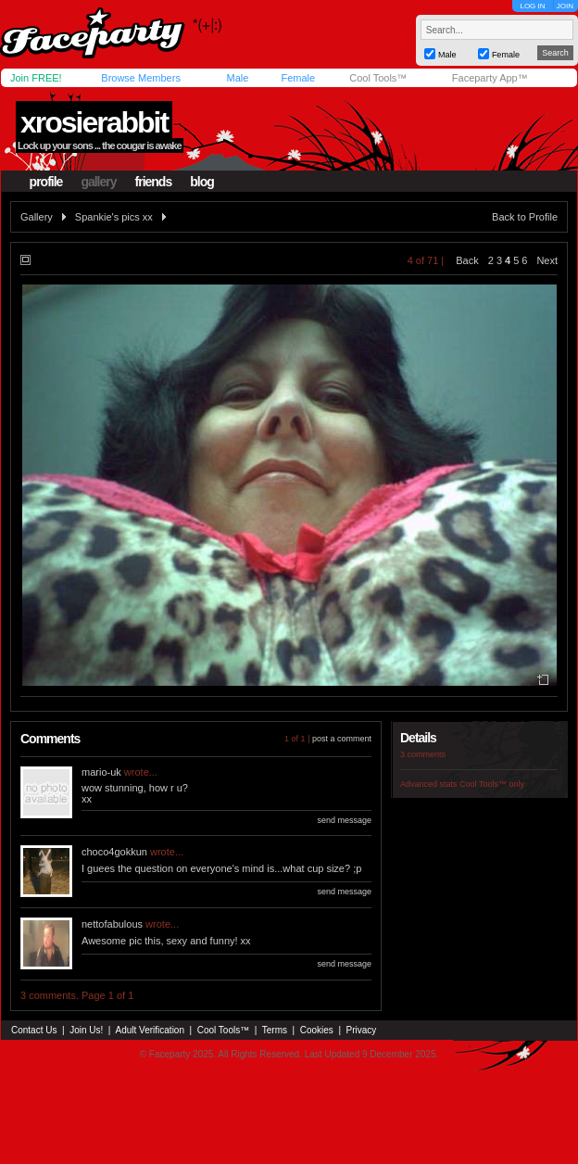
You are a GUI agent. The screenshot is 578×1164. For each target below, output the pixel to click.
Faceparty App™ (490, 77)
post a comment (341, 738)
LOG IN (532, 6)
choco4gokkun (114, 851)
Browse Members (141, 77)
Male (237, 77)
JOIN (565, 6)
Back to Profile (525, 216)
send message (344, 820)
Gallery (36, 216)
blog (202, 181)
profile (46, 181)
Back (467, 260)
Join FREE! (36, 77)
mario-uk (101, 772)
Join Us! (86, 1030)
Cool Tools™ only (491, 784)
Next (547, 260)
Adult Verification (149, 1030)
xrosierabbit (94, 122)
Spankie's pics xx (114, 216)
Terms (274, 1030)
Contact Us (34, 1030)
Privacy (361, 1030)
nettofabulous (112, 924)
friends (153, 181)
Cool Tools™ (378, 77)
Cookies (316, 1030)
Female (298, 77)
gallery (98, 181)
